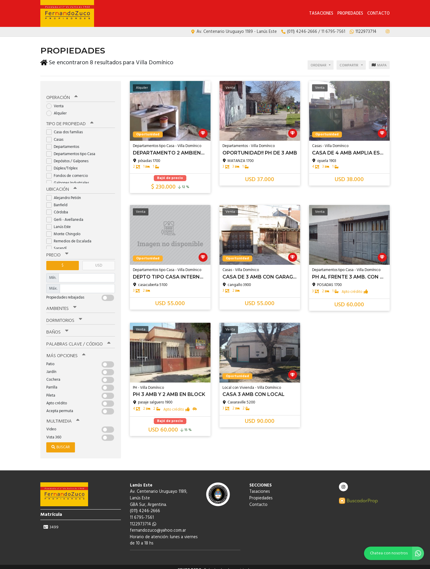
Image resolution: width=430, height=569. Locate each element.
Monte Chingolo (65, 229)
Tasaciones (321, 13)
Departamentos (64, 142)
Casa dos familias (66, 128)
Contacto (378, 13)
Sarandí (58, 244)
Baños (57, 327)
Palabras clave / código (78, 338)
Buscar (60, 441)
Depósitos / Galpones (69, 156)
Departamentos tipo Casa (72, 149)
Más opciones (65, 350)
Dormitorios (64, 315)
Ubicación (61, 185)
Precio (57, 250)
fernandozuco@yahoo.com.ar (158, 524)
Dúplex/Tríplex (64, 164)
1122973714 (143, 518)
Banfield (58, 200)
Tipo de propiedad (69, 119)
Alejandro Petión (65, 193)
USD (98, 260)
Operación (61, 93)
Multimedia (62, 415)
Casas (56, 135)
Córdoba (59, 207)
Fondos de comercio (69, 171)
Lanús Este (60, 222)
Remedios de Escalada (70, 236)
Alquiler (58, 108)
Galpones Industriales (69, 178)
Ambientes (61, 303)
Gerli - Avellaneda (66, 215)
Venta (56, 101)
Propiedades (350, 13)
